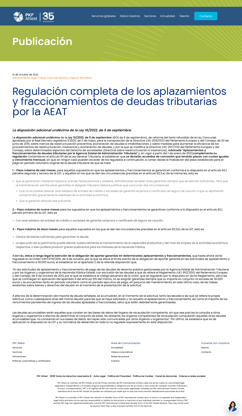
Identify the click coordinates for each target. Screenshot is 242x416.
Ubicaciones (19, 356)
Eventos (115, 361)
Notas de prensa (120, 356)
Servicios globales (104, 16)
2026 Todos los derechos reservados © (70, 376)
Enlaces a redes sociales (192, 376)
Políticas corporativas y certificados (31, 361)
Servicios (17, 347)
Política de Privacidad (119, 376)
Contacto (206, 16)
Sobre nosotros (130, 16)
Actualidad (167, 16)
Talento (184, 16)
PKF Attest (18, 343)
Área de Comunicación (126, 343)
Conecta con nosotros (215, 343)
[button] (233, 407)
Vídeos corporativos (122, 352)
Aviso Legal (100, 376)
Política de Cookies (143, 376)
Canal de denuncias (166, 376)
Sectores (150, 16)
